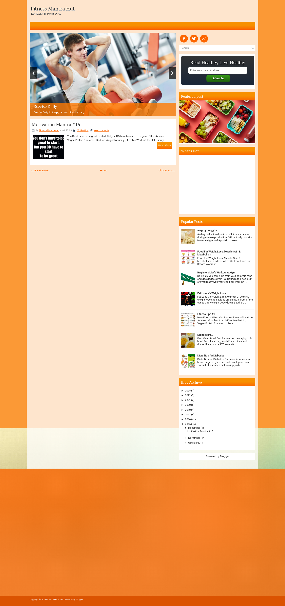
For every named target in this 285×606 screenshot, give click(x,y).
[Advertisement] (217, 184)
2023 (188, 395)
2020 (188, 404)
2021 (188, 400)
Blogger (224, 456)
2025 (188, 390)
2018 (188, 409)
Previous (33, 73)
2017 (188, 414)
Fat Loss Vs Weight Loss (211, 293)
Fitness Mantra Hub (53, 8)
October (193, 442)
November (194, 437)
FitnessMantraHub (49, 130)
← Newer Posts (39, 170)
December (194, 427)
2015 (188, 424)
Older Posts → (167, 170)
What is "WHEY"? (207, 230)
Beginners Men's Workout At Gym (216, 272)
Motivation (82, 130)
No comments (101, 130)
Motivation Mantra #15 (56, 124)
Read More (164, 145)
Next (172, 73)
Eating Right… (205, 334)
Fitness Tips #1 (206, 314)
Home (103, 170)
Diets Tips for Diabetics (210, 355)
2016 (188, 419)
